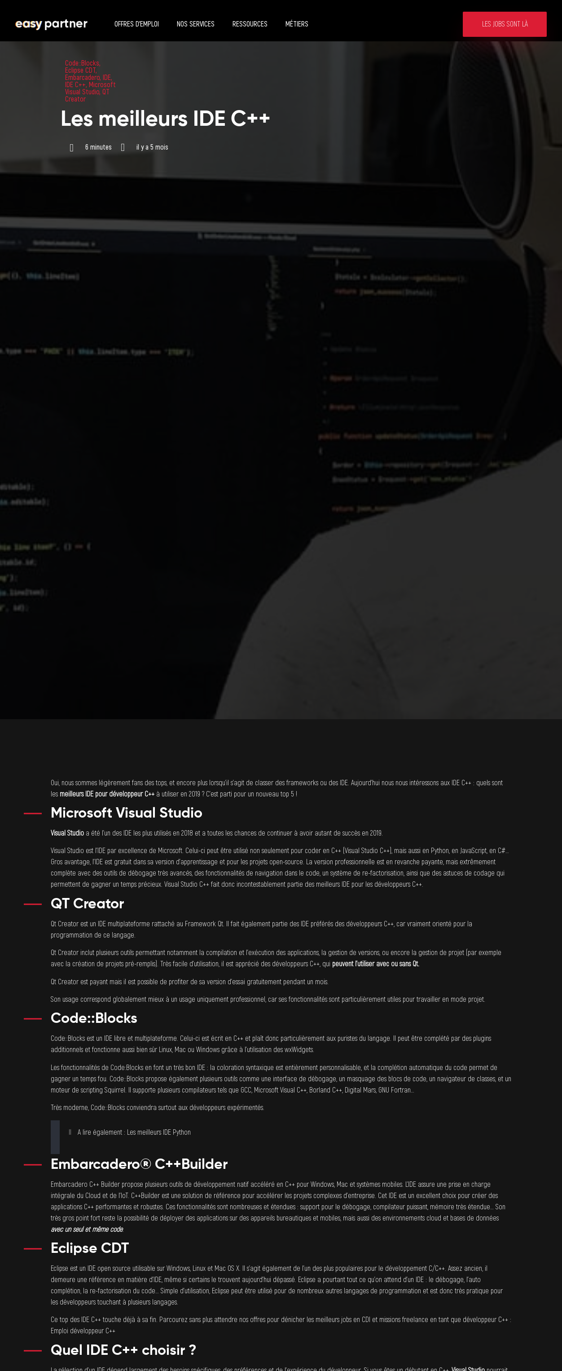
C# (501, 850)
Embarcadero (82, 77)
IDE (107, 77)
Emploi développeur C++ (83, 1331)
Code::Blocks (82, 63)
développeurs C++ (398, 884)
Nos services (196, 24)
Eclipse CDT (80, 70)
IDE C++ (75, 84)
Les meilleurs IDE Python (159, 1132)
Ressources (250, 24)
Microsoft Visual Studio (90, 88)
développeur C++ (131, 794)
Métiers (296, 24)
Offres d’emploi (136, 24)
